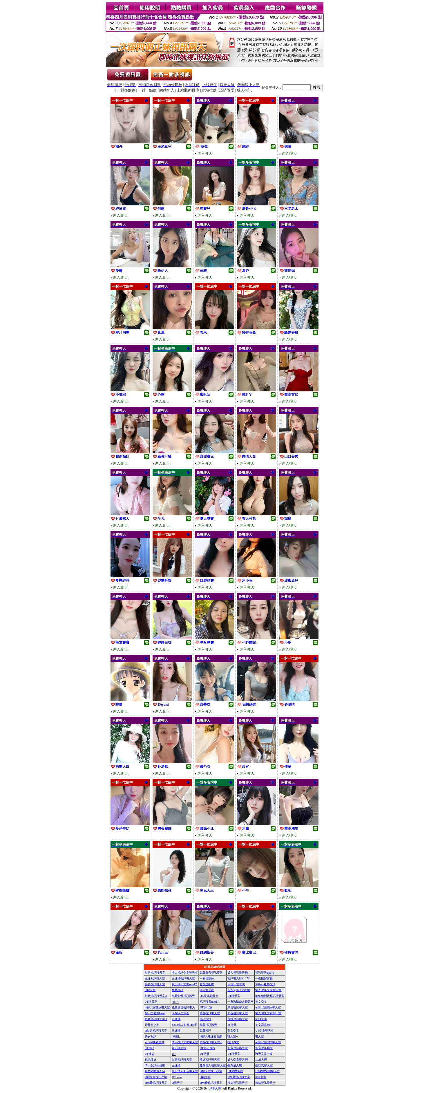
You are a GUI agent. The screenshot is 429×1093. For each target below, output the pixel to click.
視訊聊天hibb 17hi (238, 978)
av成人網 (261, 1059)
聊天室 (259, 1036)
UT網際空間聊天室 (267, 1071)
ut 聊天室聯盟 (180, 1013)
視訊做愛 (233, 1042)
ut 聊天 (231, 1024)
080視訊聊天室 (209, 995)
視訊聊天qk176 (264, 972)
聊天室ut (232, 1036)
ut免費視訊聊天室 (238, 1077)
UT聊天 (204, 1053)
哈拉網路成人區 (155, 1071)
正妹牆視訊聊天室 (183, 978)
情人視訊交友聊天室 (185, 972)
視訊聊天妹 (179, 1048)
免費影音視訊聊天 (211, 972)
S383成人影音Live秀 (185, 1024)
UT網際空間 (235, 1071)
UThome (177, 1077)
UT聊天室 (233, 995)
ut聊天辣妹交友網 (211, 1036)
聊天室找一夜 (264, 1053)
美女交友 (261, 1001)
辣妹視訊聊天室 (237, 1019)
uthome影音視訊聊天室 (269, 995)
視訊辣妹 (205, 1019)
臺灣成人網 (234, 1065)
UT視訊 (149, 1048)
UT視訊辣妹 (207, 1048)
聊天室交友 (207, 990)
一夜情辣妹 (207, 978)
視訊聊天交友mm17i (184, 984)
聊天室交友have (155, 1013)
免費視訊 (177, 990)
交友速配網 (207, 984)
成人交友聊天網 (237, 1059)
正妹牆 (176, 1019)
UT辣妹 (149, 1053)
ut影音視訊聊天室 (156, 1030)
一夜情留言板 (264, 978)
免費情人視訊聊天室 (213, 1065)
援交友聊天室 (264, 1065)
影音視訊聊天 (264, 1048)
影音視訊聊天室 (155, 972)
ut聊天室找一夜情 (211, 1071)
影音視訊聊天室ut (156, 995)
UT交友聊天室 (264, 1030)
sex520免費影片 (154, 1042)
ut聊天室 (150, 990)
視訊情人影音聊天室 (185, 1071)
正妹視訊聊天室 (155, 978)
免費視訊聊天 (208, 1024)
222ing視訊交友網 (238, 990)
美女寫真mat (263, 1024)
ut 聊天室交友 (236, 984)
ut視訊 (176, 1036)
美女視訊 (150, 1036)
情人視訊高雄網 (155, 1065)
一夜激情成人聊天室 (240, 1001)
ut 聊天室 (261, 1019)
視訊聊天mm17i (209, 1001)
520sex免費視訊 (265, 984)
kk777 (175, 1001)
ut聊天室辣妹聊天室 (157, 1007)
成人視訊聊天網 (237, 972)
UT (173, 1054)
